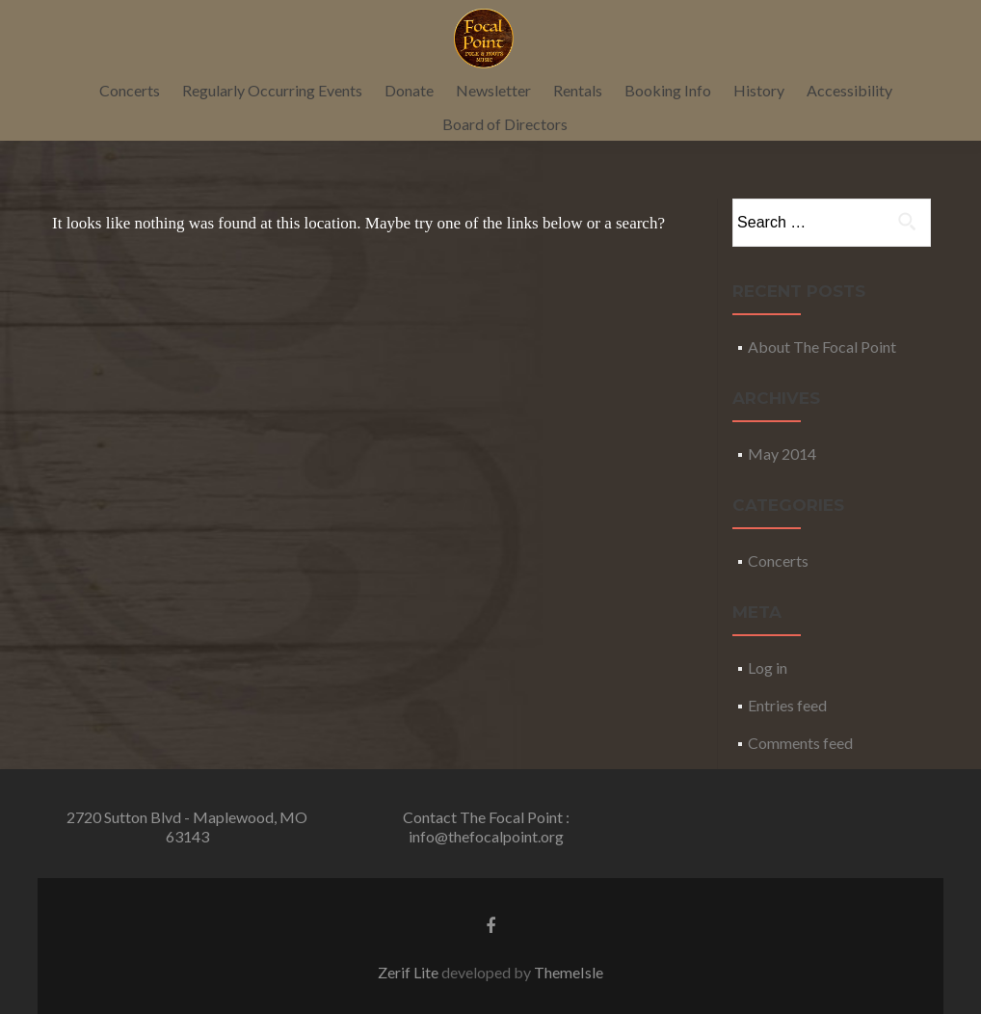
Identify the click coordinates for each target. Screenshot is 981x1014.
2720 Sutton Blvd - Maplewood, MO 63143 (186, 826)
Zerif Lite (409, 972)
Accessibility (849, 90)
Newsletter (493, 90)
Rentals (577, 90)
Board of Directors (505, 124)
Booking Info (667, 90)
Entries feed (787, 705)
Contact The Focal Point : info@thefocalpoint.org (486, 826)
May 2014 (782, 453)
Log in (767, 667)
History (758, 90)
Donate (409, 90)
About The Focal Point (822, 346)
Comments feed (800, 743)
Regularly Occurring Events (272, 90)
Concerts (129, 90)
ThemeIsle (568, 972)
